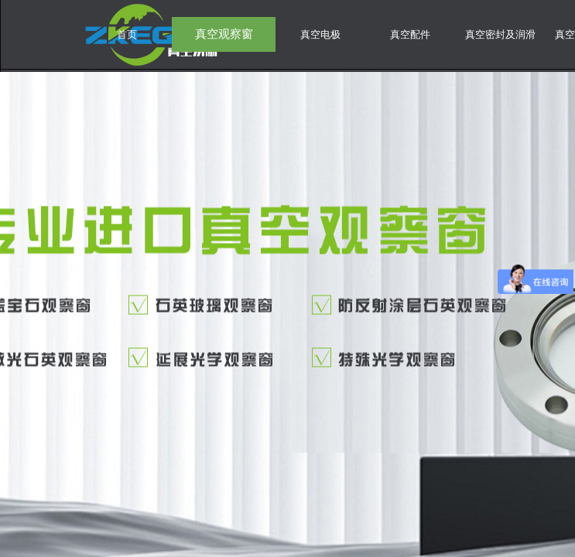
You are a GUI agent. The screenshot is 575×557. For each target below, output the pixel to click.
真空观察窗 (224, 34)
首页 (127, 34)
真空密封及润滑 (500, 34)
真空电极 (320, 34)
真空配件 (410, 34)
